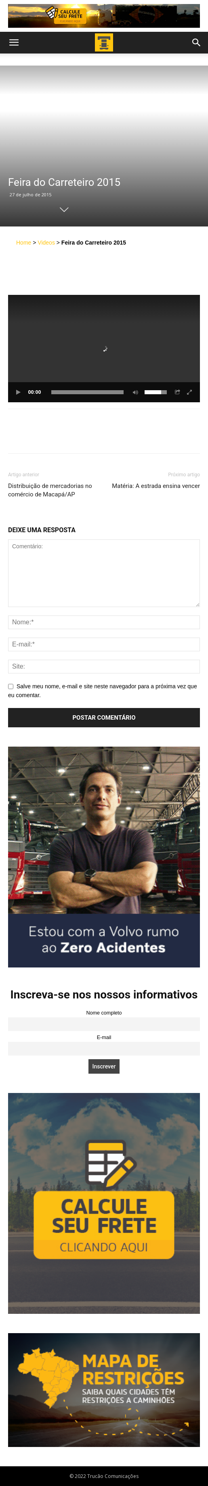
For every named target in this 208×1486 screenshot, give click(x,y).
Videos (46, 242)
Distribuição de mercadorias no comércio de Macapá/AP (50, 490)
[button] (14, 43)
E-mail (104, 1037)
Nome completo (104, 1013)
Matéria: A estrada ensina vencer (156, 486)
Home (23, 242)
